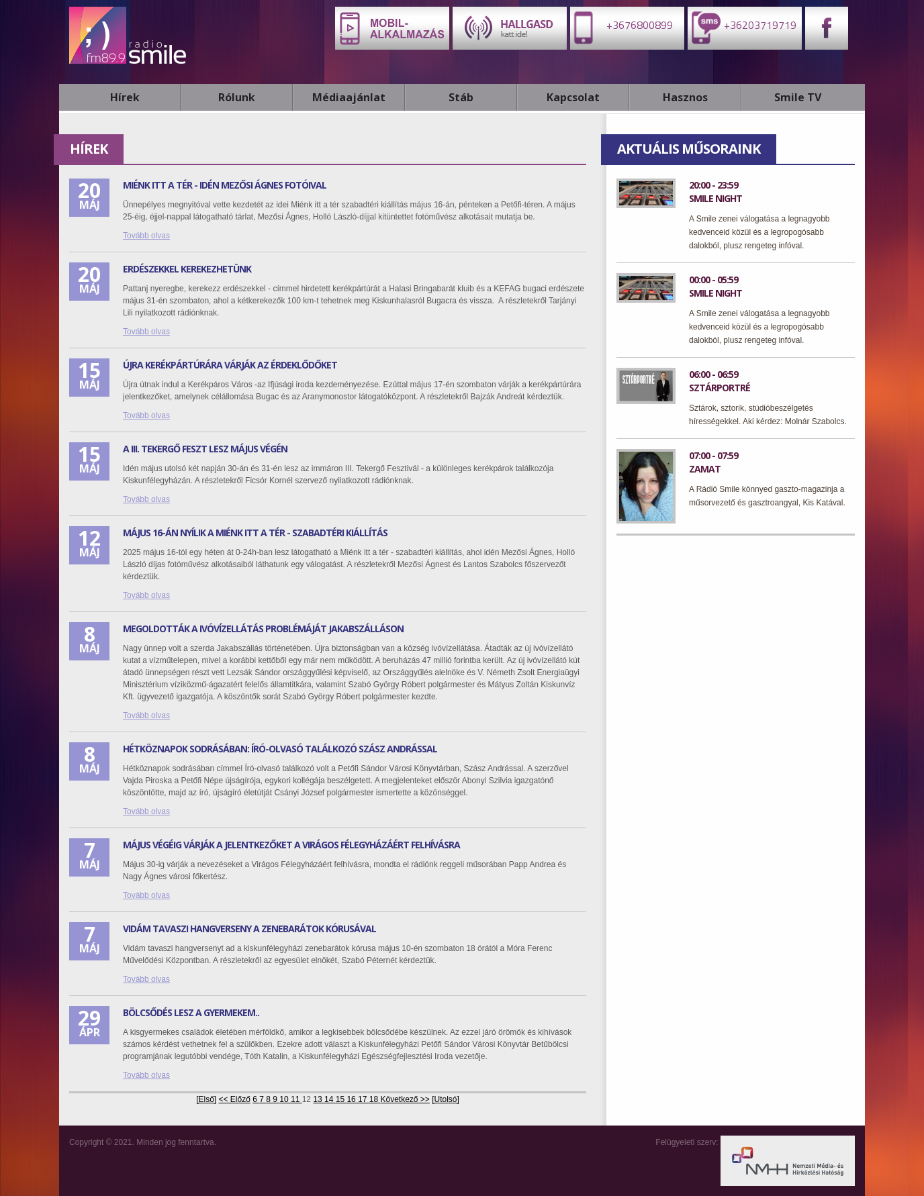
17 (363, 1099)
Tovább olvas (146, 235)
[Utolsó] (445, 1099)
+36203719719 (742, 27)
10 (285, 1099)
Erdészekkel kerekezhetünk (187, 268)
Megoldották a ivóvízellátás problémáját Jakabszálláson (263, 628)
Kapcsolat (573, 97)
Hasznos (685, 97)
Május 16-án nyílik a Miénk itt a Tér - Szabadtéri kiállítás (255, 532)
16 (352, 1099)
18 (375, 1099)
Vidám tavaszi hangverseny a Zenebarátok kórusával (249, 928)
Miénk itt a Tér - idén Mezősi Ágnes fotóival (224, 185)
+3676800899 (621, 27)
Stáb (461, 97)
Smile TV (797, 97)
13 (318, 1099)
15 (341, 1099)
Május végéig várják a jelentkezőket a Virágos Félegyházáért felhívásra (291, 844)
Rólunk (236, 97)
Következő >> (404, 1099)
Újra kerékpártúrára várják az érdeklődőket (230, 364)
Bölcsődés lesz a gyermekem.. (191, 1012)
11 (296, 1099)
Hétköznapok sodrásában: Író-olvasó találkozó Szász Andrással (280, 748)
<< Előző (234, 1099)
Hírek (125, 97)
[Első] (206, 1099)
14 (330, 1099)
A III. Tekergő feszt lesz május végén (205, 448)
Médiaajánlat (348, 97)
